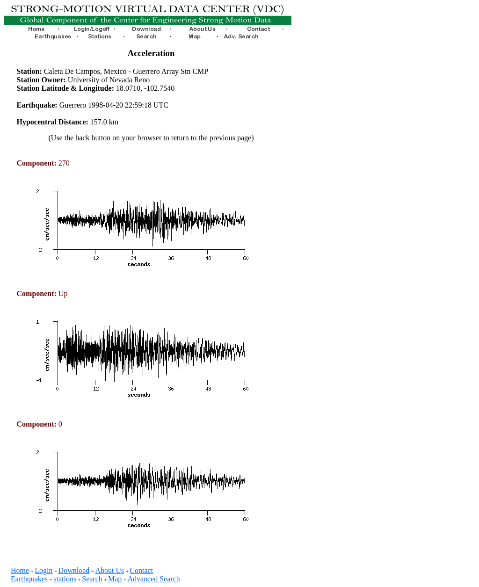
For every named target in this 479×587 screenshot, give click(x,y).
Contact (141, 570)
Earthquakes (29, 579)
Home (20, 570)
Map (115, 579)
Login (43, 570)
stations (64, 579)
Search (92, 579)
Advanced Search (153, 579)
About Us (109, 570)
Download (74, 570)
